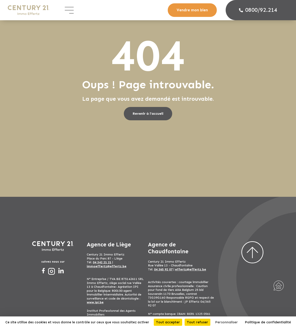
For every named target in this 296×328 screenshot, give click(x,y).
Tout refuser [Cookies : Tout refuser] (197, 322)
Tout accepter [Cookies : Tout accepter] (168, 322)
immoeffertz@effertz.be (106, 266)
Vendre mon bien (192, 10)
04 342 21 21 (102, 262)
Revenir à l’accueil (148, 113)
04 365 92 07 (163, 269)
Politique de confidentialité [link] (268, 322)
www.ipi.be (95, 302)
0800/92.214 (258, 10)
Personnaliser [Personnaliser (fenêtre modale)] (226, 322)
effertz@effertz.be (190, 269)
